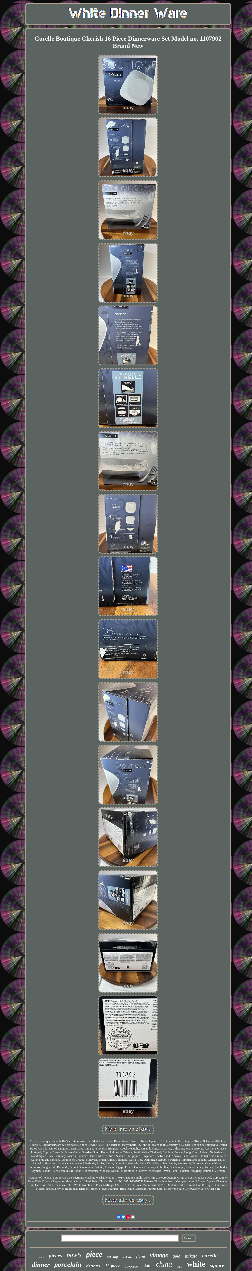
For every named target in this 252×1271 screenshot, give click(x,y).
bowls (74, 1254)
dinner (41, 1264)
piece (94, 1254)
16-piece (131, 1266)
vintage (159, 1255)
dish (179, 1266)
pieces (55, 1255)
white (196, 1264)
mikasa (191, 1256)
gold (177, 1256)
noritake (127, 1257)
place (41, 1257)
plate (146, 1265)
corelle (210, 1255)
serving (112, 1256)
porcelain (68, 1264)
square (217, 1265)
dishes (93, 1266)
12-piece (112, 1265)
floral (140, 1256)
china (164, 1264)
